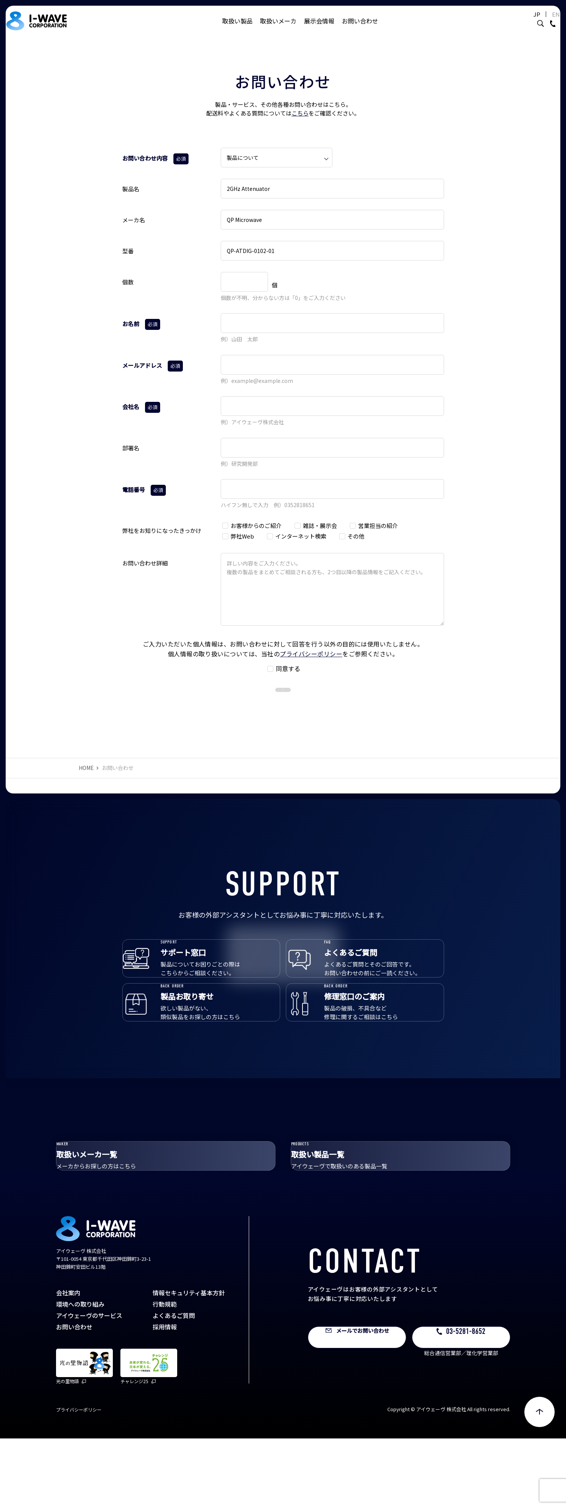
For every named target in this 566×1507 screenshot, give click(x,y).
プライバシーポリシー (311, 653)
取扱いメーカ (278, 28)
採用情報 (165, 1395)
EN (537, 22)
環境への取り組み (80, 1372)
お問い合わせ (360, 28)
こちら (300, 113)
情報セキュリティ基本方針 (189, 1361)
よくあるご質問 (174, 1383)
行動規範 (165, 1372)
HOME (86, 783)
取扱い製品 (237, 28)
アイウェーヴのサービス (89, 1383)
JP (518, 22)
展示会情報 (319, 28)
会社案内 (68, 1361)
